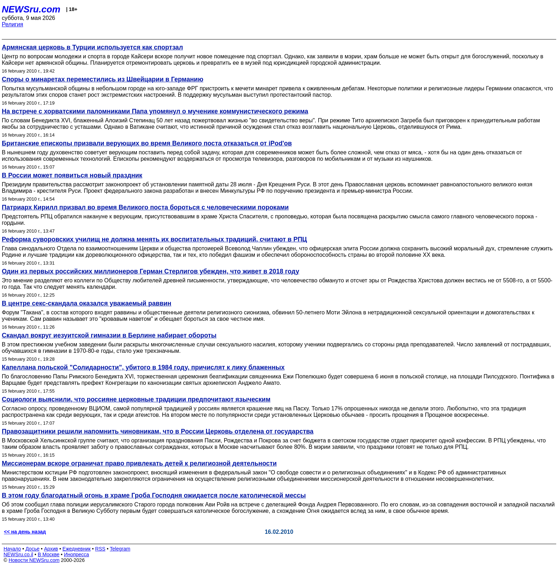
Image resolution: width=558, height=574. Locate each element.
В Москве (48, 554)
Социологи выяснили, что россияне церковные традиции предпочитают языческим (136, 399)
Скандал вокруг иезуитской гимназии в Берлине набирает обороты (109, 335)
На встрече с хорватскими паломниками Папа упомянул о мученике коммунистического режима (155, 111)
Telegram (120, 549)
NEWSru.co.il (18, 554)
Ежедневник (77, 549)
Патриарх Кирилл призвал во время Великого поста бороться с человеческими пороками (145, 207)
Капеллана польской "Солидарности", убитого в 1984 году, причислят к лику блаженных (143, 367)
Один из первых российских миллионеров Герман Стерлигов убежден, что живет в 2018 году (150, 271)
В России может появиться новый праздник (72, 175)
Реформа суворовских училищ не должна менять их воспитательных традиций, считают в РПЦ (154, 239)
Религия (12, 24)
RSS (100, 549)
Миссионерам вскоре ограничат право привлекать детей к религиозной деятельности (139, 463)
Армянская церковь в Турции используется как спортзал (92, 47)
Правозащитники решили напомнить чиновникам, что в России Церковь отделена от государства (158, 431)
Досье (32, 549)
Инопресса (76, 554)
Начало (12, 549)
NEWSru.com (31, 9)
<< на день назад (25, 532)
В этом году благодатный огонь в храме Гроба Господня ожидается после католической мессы (154, 495)
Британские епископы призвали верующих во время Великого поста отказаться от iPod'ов (147, 143)
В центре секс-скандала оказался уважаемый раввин (86, 303)
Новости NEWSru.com (34, 560)
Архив (51, 549)
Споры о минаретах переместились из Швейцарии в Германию (102, 79)
